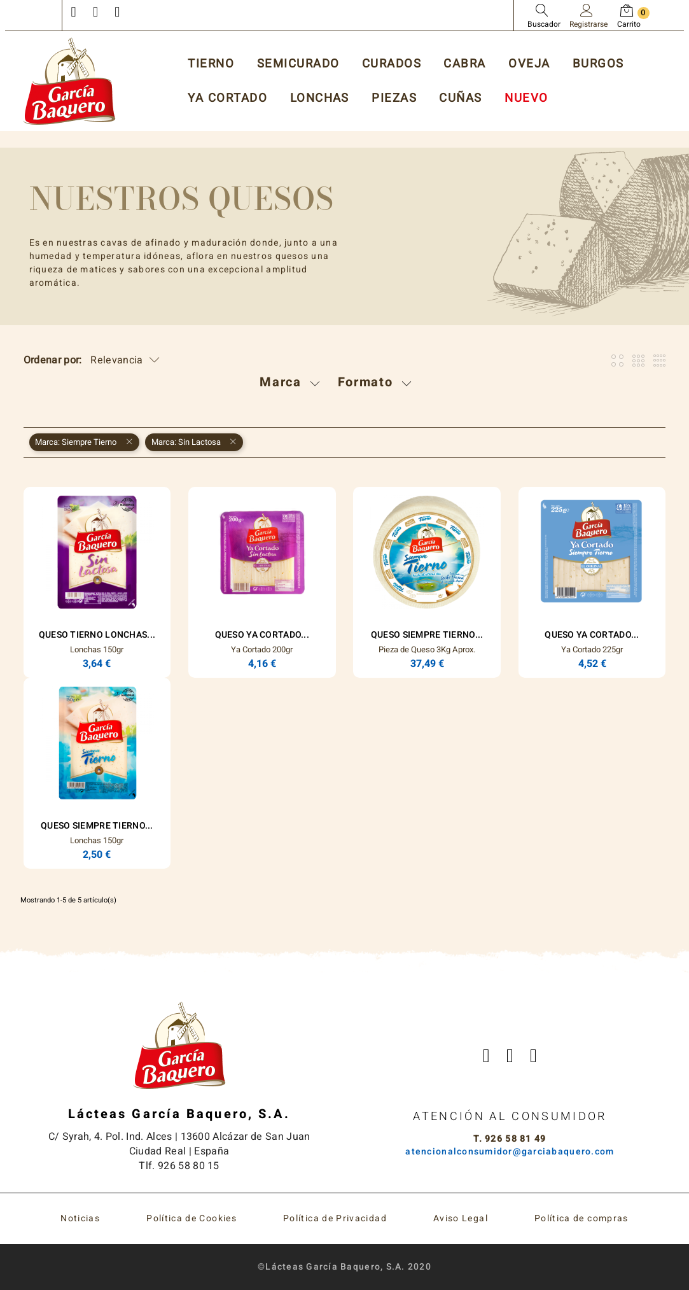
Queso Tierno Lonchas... (97, 634)
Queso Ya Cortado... (262, 634)
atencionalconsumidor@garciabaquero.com (509, 1151)
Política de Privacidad (335, 1218)
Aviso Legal (460, 1218)
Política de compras (581, 1218)
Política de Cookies (191, 1218)
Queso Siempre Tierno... (427, 634)
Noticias (80, 1218)
